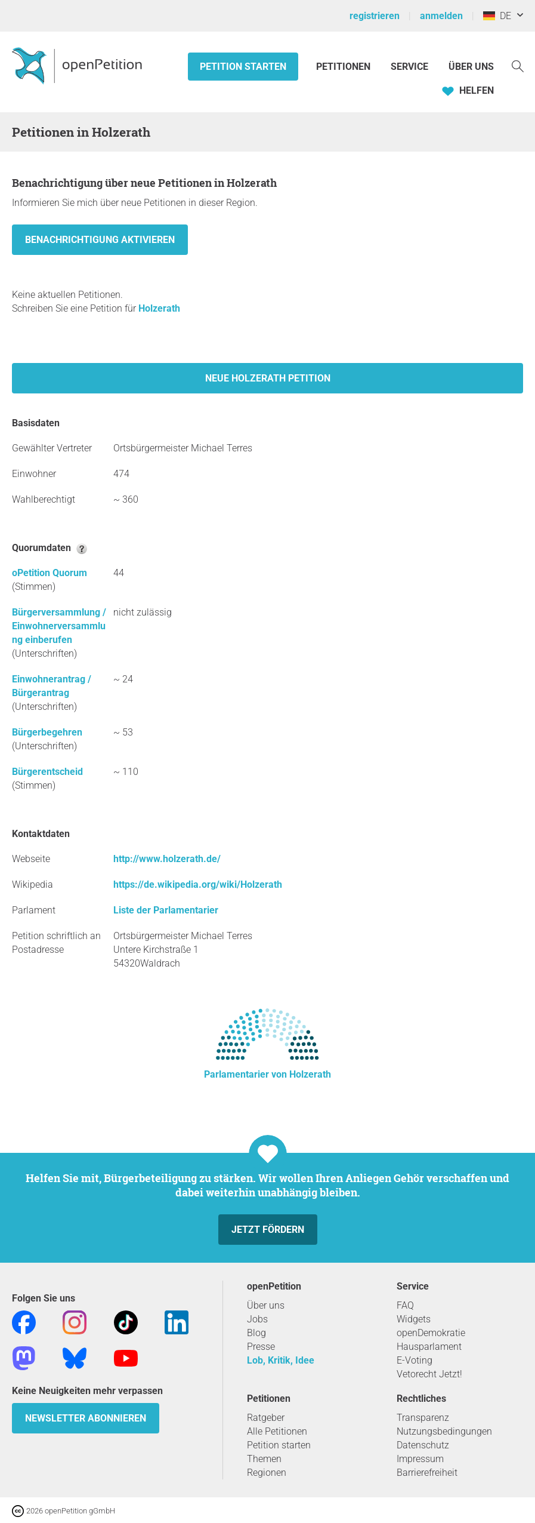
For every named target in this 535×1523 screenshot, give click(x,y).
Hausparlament (429, 1346)
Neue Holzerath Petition (267, 378)
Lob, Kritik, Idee (280, 1360)
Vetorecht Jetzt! (429, 1374)
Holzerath (159, 308)
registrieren (375, 15)
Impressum (420, 1458)
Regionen (266, 1472)
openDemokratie (431, 1333)
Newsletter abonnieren (85, 1418)
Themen (264, 1458)
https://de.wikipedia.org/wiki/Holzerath (197, 884)
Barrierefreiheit (427, 1472)
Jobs (257, 1319)
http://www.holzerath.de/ (167, 858)
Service (409, 66)
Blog (256, 1333)
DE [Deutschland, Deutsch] (497, 15)
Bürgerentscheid (47, 771)
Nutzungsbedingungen (444, 1431)
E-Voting (414, 1360)
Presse (261, 1346)
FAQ (405, 1305)
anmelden (441, 15)
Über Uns (471, 66)
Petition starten (243, 66)
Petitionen (344, 66)
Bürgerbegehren (47, 732)
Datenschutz (423, 1445)
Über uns (265, 1305)
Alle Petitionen (277, 1431)
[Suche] (518, 65)
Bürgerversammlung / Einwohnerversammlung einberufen (59, 626)
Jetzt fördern (267, 1229)
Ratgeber (265, 1417)
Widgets (414, 1319)
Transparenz (423, 1417)
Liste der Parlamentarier (165, 910)
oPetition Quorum (49, 573)
